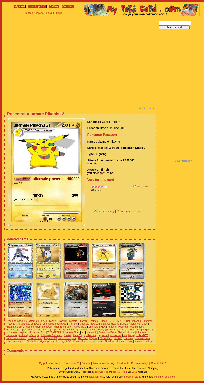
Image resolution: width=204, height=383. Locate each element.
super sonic (96, 341)
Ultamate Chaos (32, 329)
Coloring (67, 6)
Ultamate (123, 326)
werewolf (91, 332)
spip (114, 372)
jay (82, 332)
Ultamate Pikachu (38, 321)
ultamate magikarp (18, 332)
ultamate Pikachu (77, 321)
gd (107, 372)
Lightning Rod (37, 332)
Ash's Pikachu (58, 321)
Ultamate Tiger (71, 332)
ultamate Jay (97, 329)
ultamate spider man (77, 329)
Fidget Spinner (145, 329)
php (103, 372)
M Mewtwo (115, 335)
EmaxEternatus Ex (16, 321)
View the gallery (104, 211)
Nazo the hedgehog (38, 341)
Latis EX (77, 335)
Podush (112, 326)
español (40, 13)
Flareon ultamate (15, 341)
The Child (83, 338)
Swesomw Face (107, 332)
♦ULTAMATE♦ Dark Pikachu (125, 321)
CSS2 (134, 372)
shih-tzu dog (57, 341)
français (29, 13)
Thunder (73, 323)
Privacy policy (139, 363)
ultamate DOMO (15, 326)
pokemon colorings (164, 376)
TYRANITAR (54, 332)
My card (20, 6)
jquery (97, 372)
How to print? (37, 6)
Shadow (109, 341)
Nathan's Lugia (126, 332)
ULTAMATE (142, 335)
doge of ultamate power (39, 326)
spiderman (90, 335)
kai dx (46, 329)
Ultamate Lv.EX (96, 326)
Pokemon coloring (103, 363)
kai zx (124, 323)
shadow (128, 338)
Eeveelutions (35, 338)
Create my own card (129, 211)
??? (121, 329)
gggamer (103, 335)
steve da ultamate (16, 338)
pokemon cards (132, 376)
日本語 (58, 13)
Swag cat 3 (80, 326)
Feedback (122, 363)
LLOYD (118, 338)
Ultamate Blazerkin (51, 335)
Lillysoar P (50, 338)
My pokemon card (49, 363)
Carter (67, 335)
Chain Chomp (80, 341)
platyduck (111, 329)
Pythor (94, 338)
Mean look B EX (138, 323)
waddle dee (136, 326)
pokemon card (96, 376)
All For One (106, 338)
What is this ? (159, 363)
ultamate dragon (63, 326)
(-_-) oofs (130, 329)
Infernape (34, 335)
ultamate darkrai (143, 341)
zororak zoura (142, 338)
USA (68, 341)
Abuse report (143, 186)
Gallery (54, 6)
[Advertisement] (42, 63)
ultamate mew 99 (89, 323)
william (23, 335)
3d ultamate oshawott (29, 323)
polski (49, 13)
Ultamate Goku (124, 341)
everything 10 (13, 329)
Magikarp (128, 335)
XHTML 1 (122, 372)
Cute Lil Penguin (67, 338)
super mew (58, 329)
